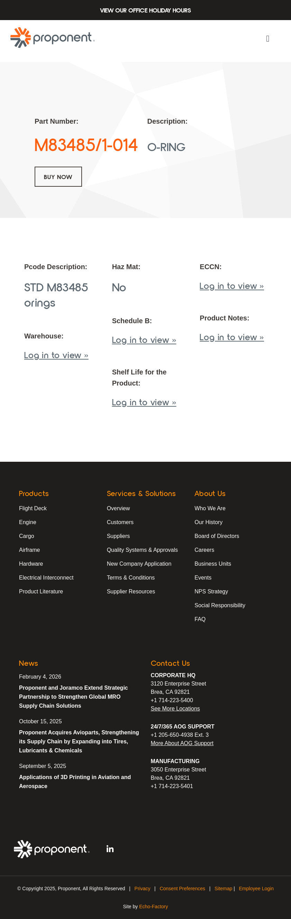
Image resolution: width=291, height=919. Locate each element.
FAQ (200, 619)
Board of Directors (216, 536)
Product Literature (41, 591)
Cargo (26, 536)
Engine (27, 522)
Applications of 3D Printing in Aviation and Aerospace (75, 781)
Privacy (143, 888)
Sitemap (223, 888)
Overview (118, 508)
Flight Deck (33, 508)
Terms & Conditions (131, 578)
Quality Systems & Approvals (142, 550)
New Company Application (139, 564)
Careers (204, 550)
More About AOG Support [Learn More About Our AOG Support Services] (182, 743)
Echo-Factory (153, 906)
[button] (268, 38)
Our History (208, 522)
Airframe (29, 550)
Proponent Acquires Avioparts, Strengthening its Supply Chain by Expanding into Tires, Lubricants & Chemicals (79, 741)
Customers (120, 522)
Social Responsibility (219, 605)
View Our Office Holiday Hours (145, 10)
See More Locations (175, 709)
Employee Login (256, 888)
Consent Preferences (182, 888)
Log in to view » (56, 354)
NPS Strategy (211, 591)
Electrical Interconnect (46, 578)
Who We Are (210, 508)
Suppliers (118, 536)
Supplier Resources (131, 591)
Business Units (212, 564)
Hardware (31, 564)
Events (202, 578)
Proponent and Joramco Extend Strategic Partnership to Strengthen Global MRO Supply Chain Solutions (73, 697)
